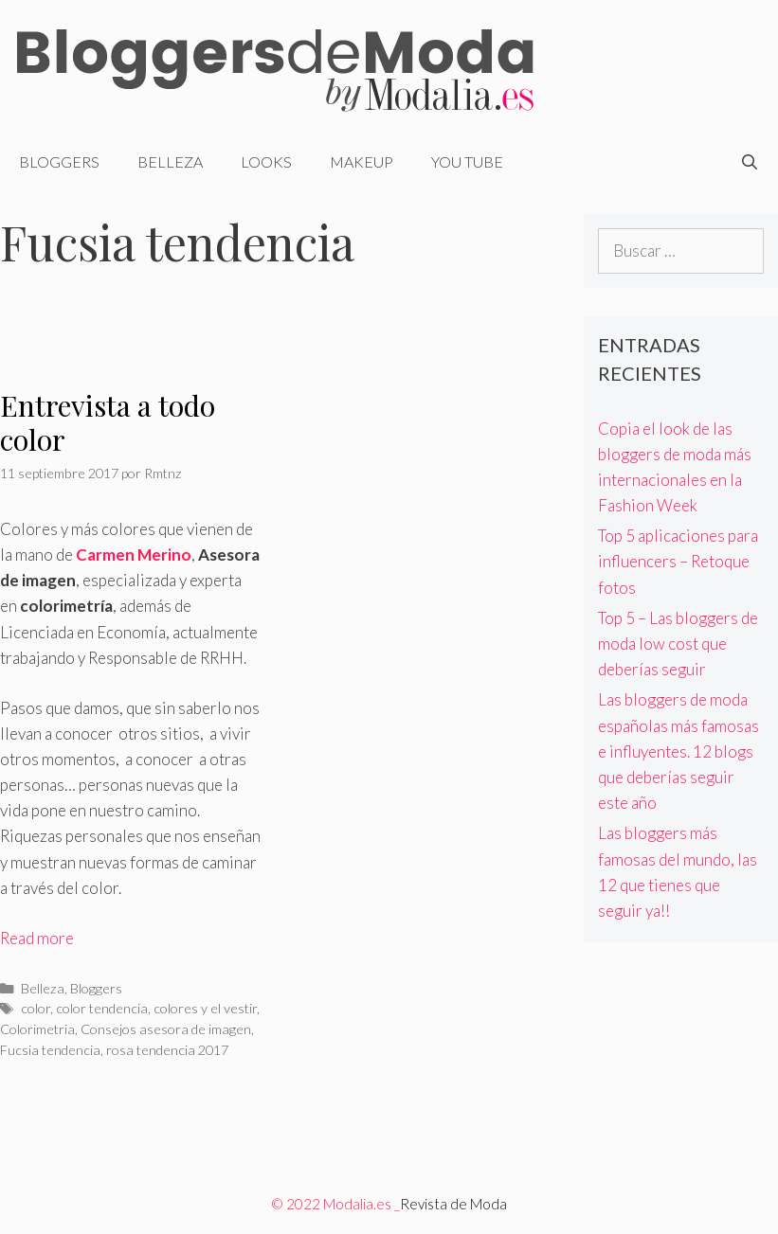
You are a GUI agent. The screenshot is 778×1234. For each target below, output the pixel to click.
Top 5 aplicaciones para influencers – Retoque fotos (678, 561)
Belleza (170, 161)
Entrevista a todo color (107, 422)
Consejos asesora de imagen (166, 1029)
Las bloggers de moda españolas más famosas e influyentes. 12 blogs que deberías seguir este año (678, 751)
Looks (266, 161)
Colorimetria (37, 1029)
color (35, 1008)
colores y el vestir (205, 1008)
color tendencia (102, 1008)
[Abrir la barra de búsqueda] (749, 162)
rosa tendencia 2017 (167, 1050)
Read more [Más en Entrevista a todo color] (37, 938)
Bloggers (59, 161)
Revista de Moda (453, 1203)
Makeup (361, 161)
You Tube (467, 161)
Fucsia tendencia (50, 1050)
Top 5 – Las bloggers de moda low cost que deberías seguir (678, 643)
